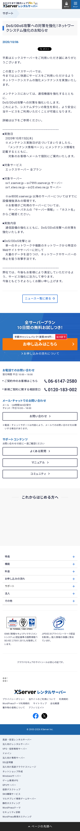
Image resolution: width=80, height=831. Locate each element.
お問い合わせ (38, 416)
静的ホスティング (11, 803)
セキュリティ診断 (11, 812)
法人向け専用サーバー (14, 758)
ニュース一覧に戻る (40, 298)
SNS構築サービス (11, 794)
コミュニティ (38, 474)
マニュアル (38, 462)
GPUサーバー (9, 785)
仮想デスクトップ (12, 789)
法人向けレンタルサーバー (16, 744)
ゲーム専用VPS (10, 780)
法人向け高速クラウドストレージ (19, 767)
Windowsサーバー (12, 776)
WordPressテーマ (12, 808)
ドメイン (7, 753)
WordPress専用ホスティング (17, 817)
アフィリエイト (36, 707)
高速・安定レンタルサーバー (17, 739)
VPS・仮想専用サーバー (15, 749)
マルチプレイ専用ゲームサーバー (19, 799)
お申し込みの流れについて (41, 353)
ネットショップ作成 (13, 771)
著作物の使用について (14, 707)
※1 (36, 3)
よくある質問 (38, 451)
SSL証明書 (8, 762)
